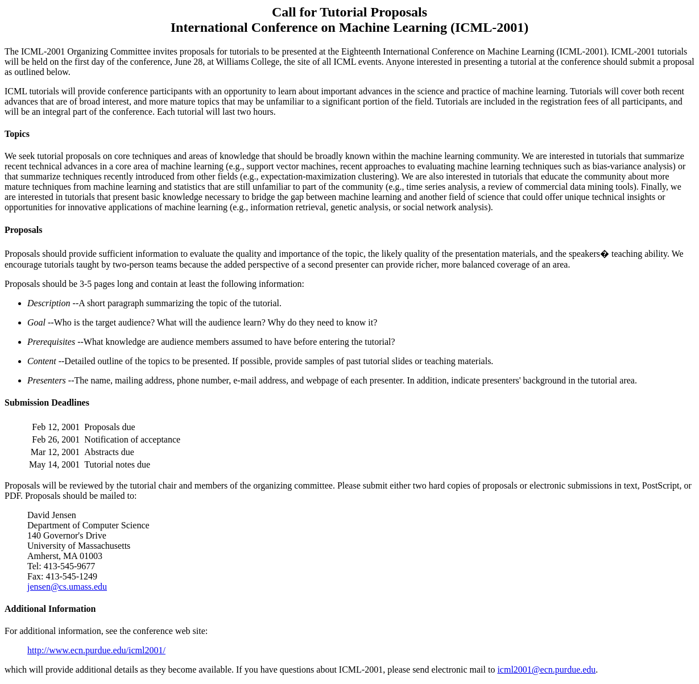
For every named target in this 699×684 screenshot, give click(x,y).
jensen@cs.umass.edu (67, 586)
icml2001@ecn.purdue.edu (546, 669)
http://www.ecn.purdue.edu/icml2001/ (96, 650)
